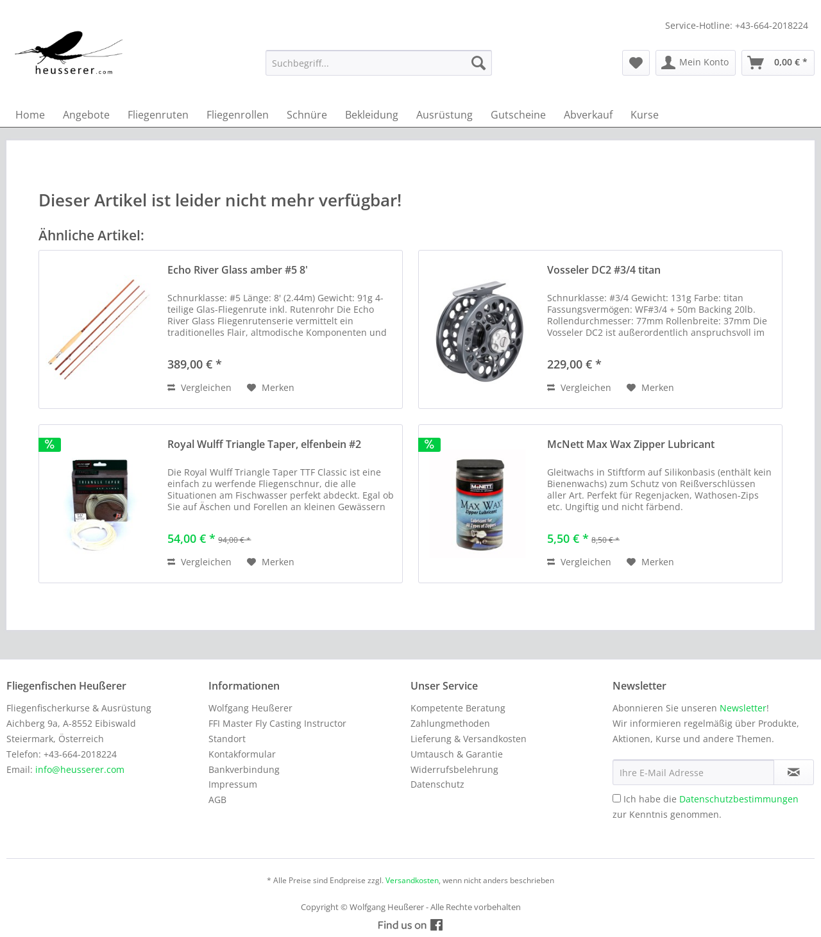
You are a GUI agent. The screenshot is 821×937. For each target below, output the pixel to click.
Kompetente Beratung (457, 708)
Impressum (232, 784)
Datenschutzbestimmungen (739, 799)
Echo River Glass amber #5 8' (237, 270)
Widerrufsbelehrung (454, 769)
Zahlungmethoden (450, 723)
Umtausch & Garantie (456, 754)
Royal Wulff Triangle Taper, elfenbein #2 (264, 444)
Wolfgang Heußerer (250, 708)
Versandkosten (412, 880)
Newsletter (743, 708)
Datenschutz (437, 784)
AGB (217, 799)
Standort (227, 739)
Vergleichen (199, 387)
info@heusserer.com (79, 769)
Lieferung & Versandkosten (468, 739)
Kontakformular (242, 754)
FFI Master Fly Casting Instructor (277, 723)
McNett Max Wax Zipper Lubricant (631, 444)
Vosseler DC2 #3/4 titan (604, 270)
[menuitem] (379, 63)
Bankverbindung (244, 769)
